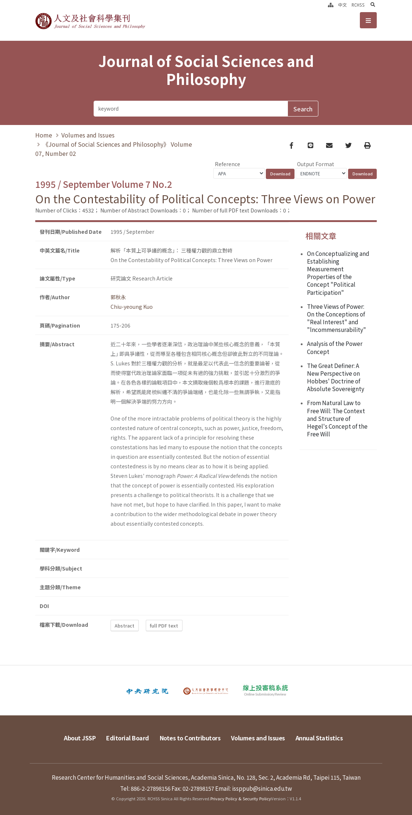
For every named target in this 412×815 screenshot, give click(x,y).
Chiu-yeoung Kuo (132, 306)
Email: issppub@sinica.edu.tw (253, 788)
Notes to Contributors (190, 737)
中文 (342, 5)
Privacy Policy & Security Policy (240, 798)
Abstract (124, 625)
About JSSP (79, 737)
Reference (227, 164)
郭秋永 (118, 297)
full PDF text (164, 625)
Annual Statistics (319, 737)
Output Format (315, 164)
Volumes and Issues (88, 135)
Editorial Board (127, 737)
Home (43, 135)
